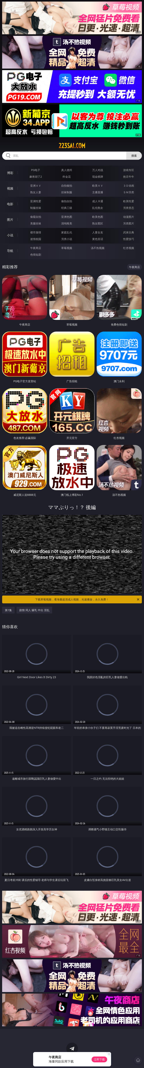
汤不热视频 (97, 248)
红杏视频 (128, 248)
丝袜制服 (66, 192)
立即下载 (99, 1059)
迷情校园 (35, 239)
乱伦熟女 (97, 208)
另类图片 (128, 223)
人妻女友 (97, 232)
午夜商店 (35, 248)
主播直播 (97, 192)
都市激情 (35, 232)
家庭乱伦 (66, 232)
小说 (10, 235)
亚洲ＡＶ (35, 185)
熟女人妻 (35, 192)
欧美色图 (97, 217)
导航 (10, 251)
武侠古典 (128, 232)
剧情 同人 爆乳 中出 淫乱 (34, 610)
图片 (10, 219)
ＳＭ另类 (128, 192)
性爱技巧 (128, 239)
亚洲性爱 (35, 201)
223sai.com (72, 146)
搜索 (134, 155)
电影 (10, 204)
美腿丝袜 (35, 223)
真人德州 (66, 170)
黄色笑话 (97, 239)
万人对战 (97, 170)
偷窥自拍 (35, 217)
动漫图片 (128, 217)
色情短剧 (35, 254)
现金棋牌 (97, 176)
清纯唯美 (66, 223)
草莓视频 (66, 248)
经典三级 (66, 208)
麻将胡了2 (35, 176)
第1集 (8, 610)
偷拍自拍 (66, 201)
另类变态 (128, 208)
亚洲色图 (66, 217)
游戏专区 (128, 170)
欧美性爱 (128, 201)
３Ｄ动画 (128, 185)
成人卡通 (97, 201)
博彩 (10, 173)
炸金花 (67, 176)
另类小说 (66, 239)
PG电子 (35, 170)
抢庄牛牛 (128, 176)
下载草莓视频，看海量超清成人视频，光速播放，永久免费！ (87, 599)
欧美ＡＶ (97, 185)
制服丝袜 (35, 208)
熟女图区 (97, 223)
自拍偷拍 (66, 185)
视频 (10, 188)
